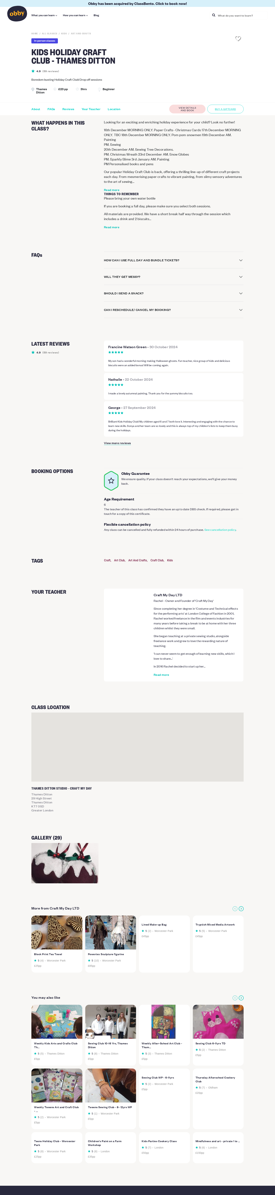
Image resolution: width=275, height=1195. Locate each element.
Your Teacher (91, 109)
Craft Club (157, 560)
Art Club (119, 560)
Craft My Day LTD (168, 594)
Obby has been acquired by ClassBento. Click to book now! (137, 3)
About (35, 109)
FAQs (51, 109)
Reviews (68, 109)
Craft (107, 560)
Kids (170, 560)
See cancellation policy (220, 530)
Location (114, 109)
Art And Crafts (137, 560)
